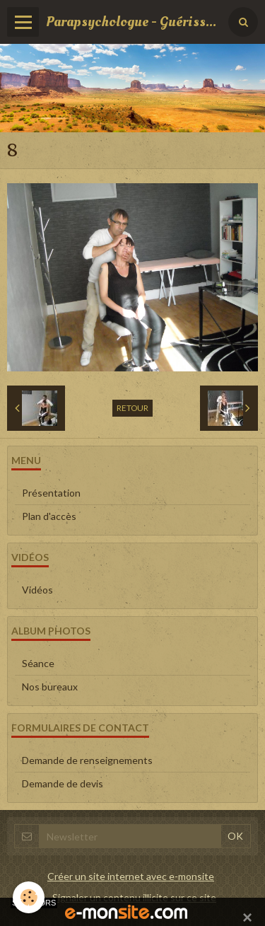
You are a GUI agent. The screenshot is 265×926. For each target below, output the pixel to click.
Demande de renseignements (87, 760)
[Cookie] (29, 897)
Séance (38, 663)
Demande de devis (62, 783)
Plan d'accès (49, 516)
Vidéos (37, 590)
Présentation (51, 493)
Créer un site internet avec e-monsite (130, 876)
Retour (132, 408)
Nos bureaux (50, 687)
